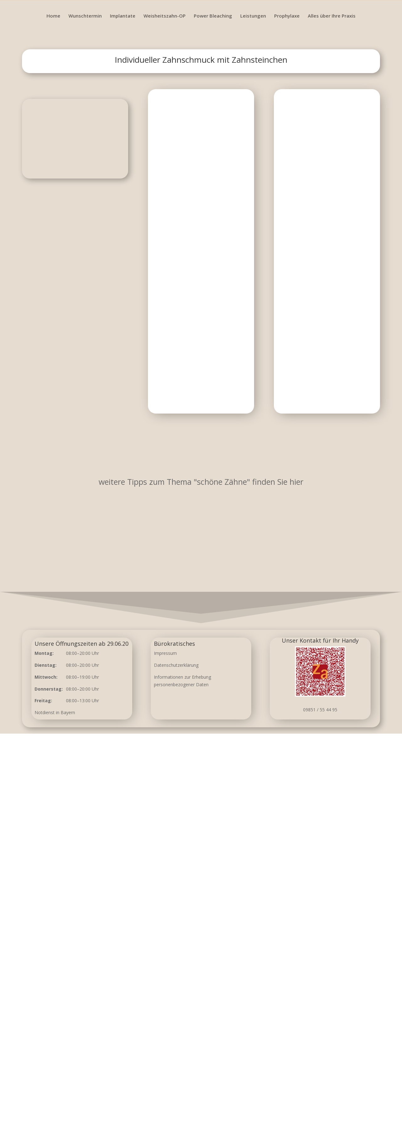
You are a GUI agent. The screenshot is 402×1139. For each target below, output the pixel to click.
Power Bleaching (213, 16)
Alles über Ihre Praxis (332, 16)
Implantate (122, 16)
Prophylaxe (287, 16)
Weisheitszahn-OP (165, 16)
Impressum (165, 653)
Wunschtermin (85, 16)
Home (53, 16)
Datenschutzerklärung (176, 665)
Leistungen (253, 16)
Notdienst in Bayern (55, 712)
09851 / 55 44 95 (320, 710)
